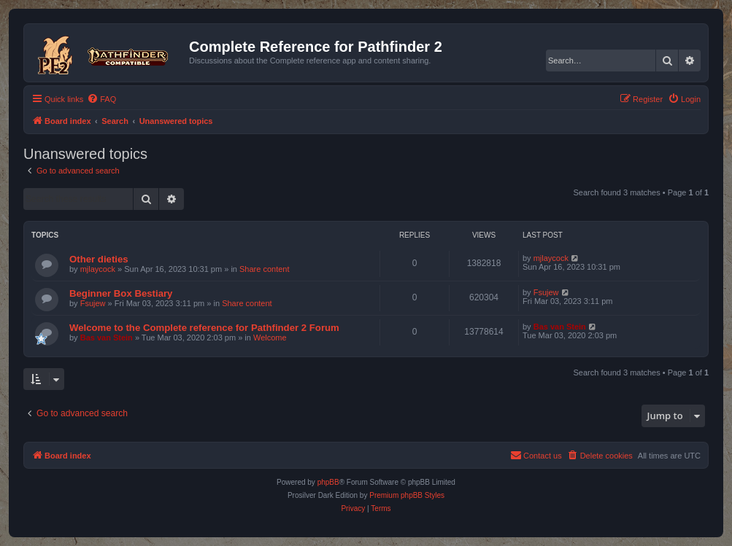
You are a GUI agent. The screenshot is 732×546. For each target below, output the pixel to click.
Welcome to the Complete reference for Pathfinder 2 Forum (204, 327)
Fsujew (93, 303)
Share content (264, 269)
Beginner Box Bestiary (120, 293)
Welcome (270, 337)
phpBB (328, 482)
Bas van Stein (106, 337)
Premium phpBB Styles (406, 495)
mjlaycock (97, 269)
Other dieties (98, 259)
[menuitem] (101, 99)
